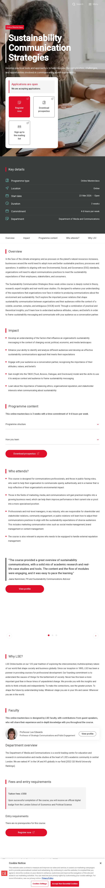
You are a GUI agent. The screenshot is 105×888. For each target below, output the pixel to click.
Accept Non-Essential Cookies (65, 884)
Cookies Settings (40, 884)
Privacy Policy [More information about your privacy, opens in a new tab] (47, 878)
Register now (26, 832)
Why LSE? (93, 238)
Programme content (48, 238)
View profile (25, 588)
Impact (26, 238)
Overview (9, 238)
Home (8, 15)
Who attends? (72, 238)
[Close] (101, 863)
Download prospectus (26, 453)
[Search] (77, 4)
